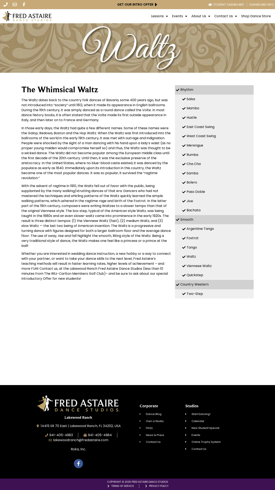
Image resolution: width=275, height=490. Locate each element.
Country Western (194, 284)
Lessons (159, 16)
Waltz (191, 256)
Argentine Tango (200, 228)
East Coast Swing (200, 126)
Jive (190, 201)
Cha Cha (194, 163)
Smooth (186, 219)
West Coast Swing (201, 136)
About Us (200, 16)
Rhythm (186, 89)
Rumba (192, 154)
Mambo (193, 108)
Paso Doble (196, 191)
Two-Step (195, 293)
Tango (192, 247)
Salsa (191, 99)
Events (179, 16)
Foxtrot (193, 238)
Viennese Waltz (199, 265)
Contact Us (225, 16)
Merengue (195, 145)
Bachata (193, 210)
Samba (192, 173)
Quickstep (195, 275)
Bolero (192, 182)
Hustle (192, 117)
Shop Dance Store (256, 16)
